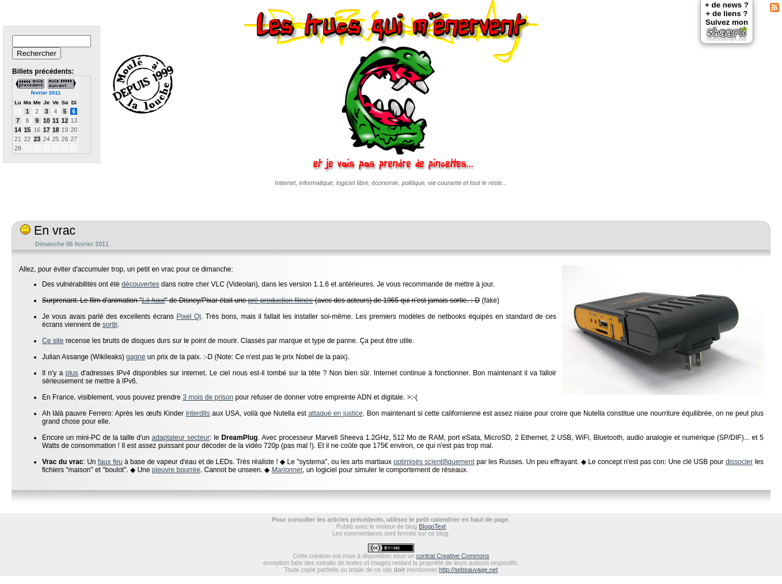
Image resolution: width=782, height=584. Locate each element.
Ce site (52, 341)
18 (55, 129)
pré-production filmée (280, 300)
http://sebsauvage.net (468, 569)
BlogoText (432, 526)
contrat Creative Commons (452, 555)
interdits (198, 413)
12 (65, 120)
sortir (110, 325)
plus (72, 373)
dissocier (739, 462)
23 (36, 138)
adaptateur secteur (180, 438)
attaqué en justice (335, 413)
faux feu (110, 462)
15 (27, 129)
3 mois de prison (208, 397)
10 (46, 120)
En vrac (47, 231)
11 (55, 120)
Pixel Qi (188, 316)
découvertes (140, 284)
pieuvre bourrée (176, 470)
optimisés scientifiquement (433, 462)
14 (17, 129)
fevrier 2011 (46, 93)
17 (46, 129)
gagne (135, 357)
